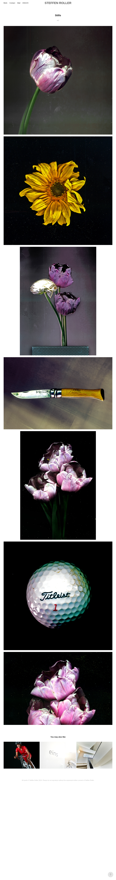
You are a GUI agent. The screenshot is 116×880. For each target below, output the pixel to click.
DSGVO (25, 3)
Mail (18, 3)
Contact (12, 3)
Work (5, 3)
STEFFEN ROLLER (58, 3)
